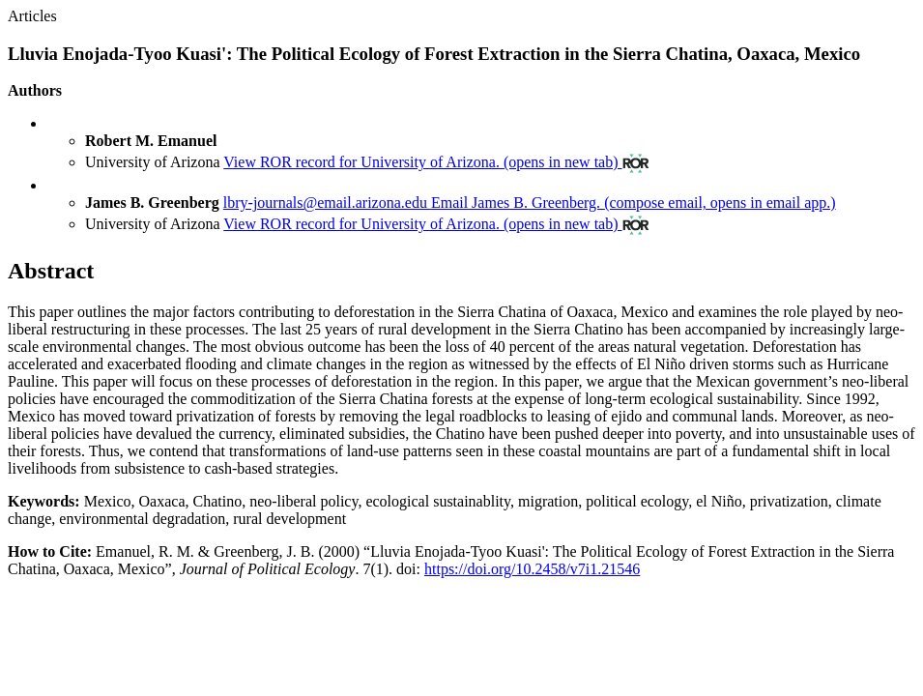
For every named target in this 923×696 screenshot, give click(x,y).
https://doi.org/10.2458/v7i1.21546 (532, 569)
